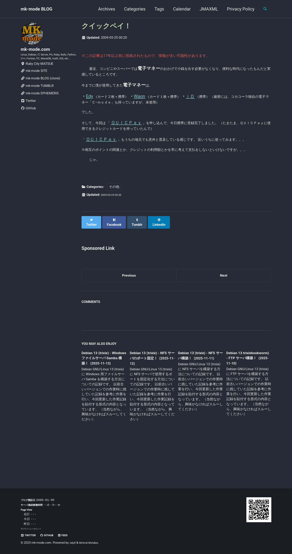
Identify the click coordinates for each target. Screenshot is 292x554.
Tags (156, 9)
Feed (71, 535)
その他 (114, 221)
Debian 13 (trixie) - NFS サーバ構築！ (196, 388)
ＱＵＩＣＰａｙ (135, 131)
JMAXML (205, 9)
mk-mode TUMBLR (37, 98)
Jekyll (73, 543)
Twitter (28, 113)
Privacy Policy (237, 9)
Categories (131, 9)
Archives (103, 9)
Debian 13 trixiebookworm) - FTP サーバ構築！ (244, 391)
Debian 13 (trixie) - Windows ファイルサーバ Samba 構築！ (103, 391)
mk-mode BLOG (36, 9)
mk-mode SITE (34, 83)
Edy (89, 100)
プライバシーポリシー (34, 528)
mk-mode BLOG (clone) (40, 90)
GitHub (28, 120)
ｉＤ (212, 100)
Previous (129, 307)
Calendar (178, 9)
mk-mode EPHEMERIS (40, 105)
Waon (150, 100)
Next (223, 307)
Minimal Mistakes (93, 543)
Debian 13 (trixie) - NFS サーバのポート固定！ (151, 391)
